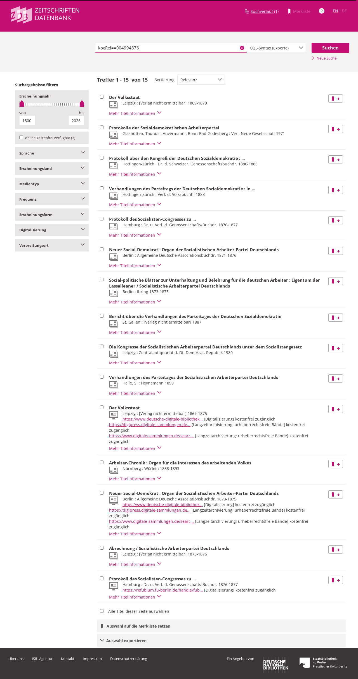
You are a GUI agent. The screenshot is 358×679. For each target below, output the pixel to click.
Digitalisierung (51, 229)
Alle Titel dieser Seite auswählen (138, 611)
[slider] (51, 104)
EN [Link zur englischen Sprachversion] (335, 10)
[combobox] (276, 48)
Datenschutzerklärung (128, 658)
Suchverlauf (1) (265, 11)
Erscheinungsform (51, 214)
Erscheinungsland (51, 168)
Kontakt (67, 658)
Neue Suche (324, 58)
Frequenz (51, 199)
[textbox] (171, 48)
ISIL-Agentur (42, 658)
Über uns (15, 658)
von (22, 112)
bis (81, 112)
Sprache (51, 153)
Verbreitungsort (51, 245)
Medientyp (51, 183)
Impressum (92, 658)
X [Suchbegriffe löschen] (242, 48)
